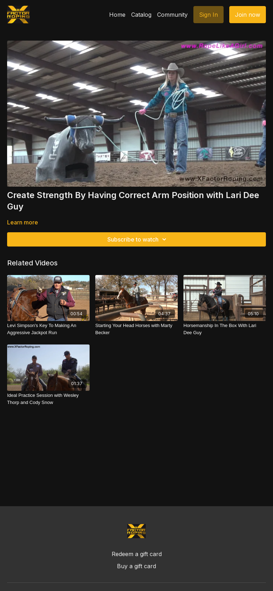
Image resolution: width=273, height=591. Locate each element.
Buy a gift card (136, 566)
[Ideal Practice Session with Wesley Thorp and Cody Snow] (48, 399)
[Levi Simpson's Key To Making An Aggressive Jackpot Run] (48, 329)
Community (172, 14)
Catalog (141, 14)
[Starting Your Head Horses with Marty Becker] (136, 329)
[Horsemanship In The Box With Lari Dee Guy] (224, 329)
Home (117, 14)
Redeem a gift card (137, 554)
